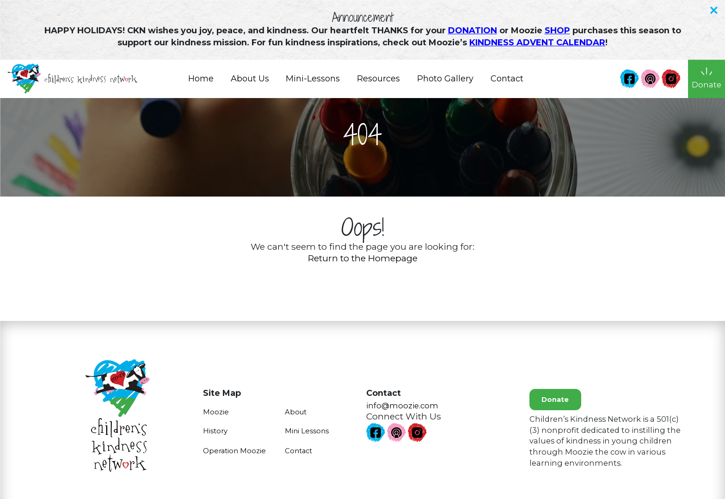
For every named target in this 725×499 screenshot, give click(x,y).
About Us (249, 82)
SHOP (557, 30)
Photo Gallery (445, 82)
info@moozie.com (402, 405)
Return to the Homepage (363, 258)
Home (201, 82)
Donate (555, 399)
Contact (506, 82)
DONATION (472, 30)
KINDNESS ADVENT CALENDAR (537, 42)
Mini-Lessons (312, 82)
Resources (378, 82)
